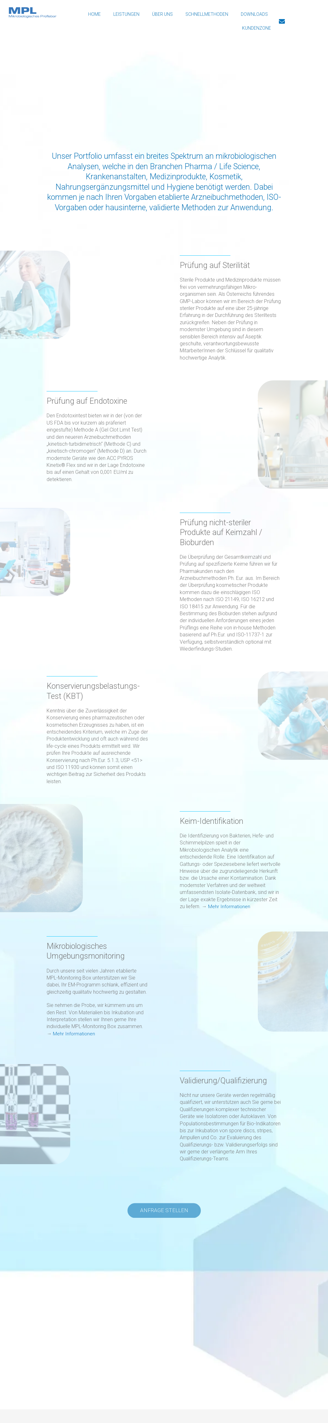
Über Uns (162, 14)
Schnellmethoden (206, 14)
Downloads (254, 14)
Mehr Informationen (230, 906)
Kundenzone (256, 28)
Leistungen (126, 14)
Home (94, 14)
